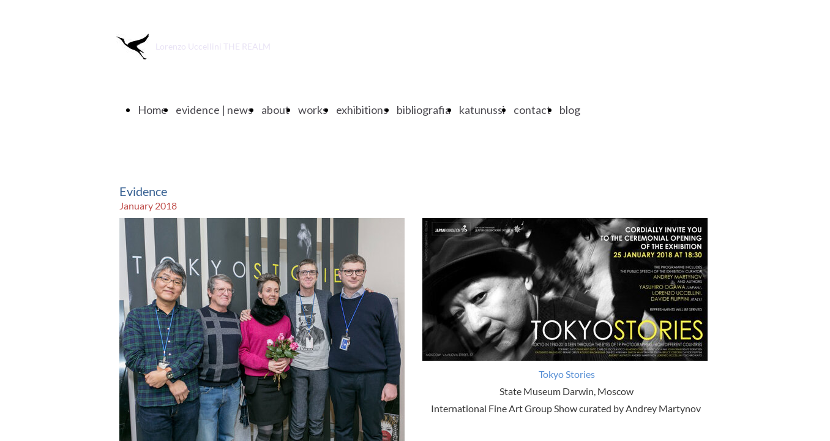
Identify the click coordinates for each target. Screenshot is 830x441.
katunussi (482, 109)
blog (569, 109)
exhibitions (362, 109)
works (312, 109)
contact (532, 109)
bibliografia (424, 109)
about (275, 109)
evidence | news (214, 109)
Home (152, 109)
